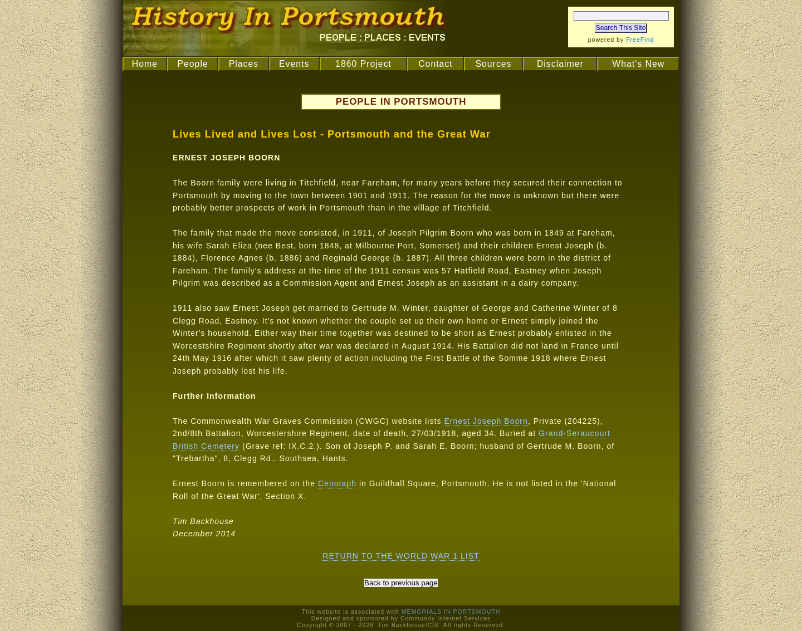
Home (145, 64)
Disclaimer (560, 64)
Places (244, 64)
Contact (435, 64)
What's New (638, 64)
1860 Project (363, 64)
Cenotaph (337, 483)
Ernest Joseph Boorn (485, 421)
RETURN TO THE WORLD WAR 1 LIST (400, 555)
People (192, 64)
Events (294, 64)
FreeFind (640, 39)
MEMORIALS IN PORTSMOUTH (451, 611)
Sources (493, 64)
